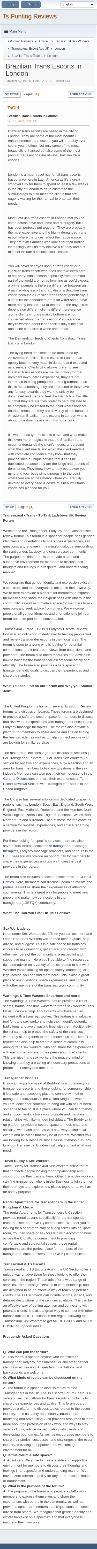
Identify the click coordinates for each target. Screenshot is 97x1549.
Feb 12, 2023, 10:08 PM (23, 121)
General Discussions (19, 779)
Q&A (66, 763)
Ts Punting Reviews (30, 16)
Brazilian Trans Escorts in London (33, 116)
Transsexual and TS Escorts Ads (28, 1269)
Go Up (9, 507)
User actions (81, 94)
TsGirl (13, 108)
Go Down (12, 94)
